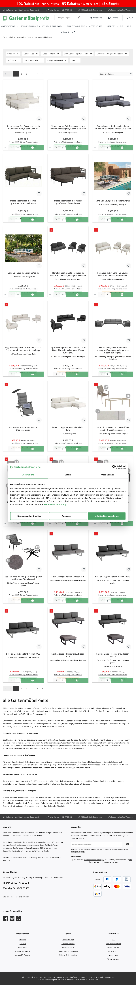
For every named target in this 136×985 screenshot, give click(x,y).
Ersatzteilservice (68, 943)
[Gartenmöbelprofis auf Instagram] (12, 918)
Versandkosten (62, 977)
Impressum (113, 955)
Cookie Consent (113, 947)
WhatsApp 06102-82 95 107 (16, 888)
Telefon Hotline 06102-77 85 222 (60, 10)
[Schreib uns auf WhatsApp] (18, 918)
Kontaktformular (22, 896)
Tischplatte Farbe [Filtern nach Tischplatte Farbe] (33, 60)
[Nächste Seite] (37, 74)
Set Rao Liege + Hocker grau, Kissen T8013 (112, 655)
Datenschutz (113, 951)
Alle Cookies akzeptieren (107, 516)
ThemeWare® (93, 979)
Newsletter (22, 947)
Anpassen (68, 516)
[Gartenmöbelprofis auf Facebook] (6, 918)
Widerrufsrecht (113, 958)
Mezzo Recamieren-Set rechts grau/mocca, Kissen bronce (68, 202)
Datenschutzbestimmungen (94, 860)
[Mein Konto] (113, 17)
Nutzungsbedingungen (78, 851)
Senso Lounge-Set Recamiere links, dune (68, 428)
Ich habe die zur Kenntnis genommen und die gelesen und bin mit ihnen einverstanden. (103, 860)
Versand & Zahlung (22, 955)
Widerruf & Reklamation (68, 955)
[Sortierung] (116, 74)
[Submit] (127, 844)
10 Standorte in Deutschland (91, 10)
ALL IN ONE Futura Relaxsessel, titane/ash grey (23, 428)
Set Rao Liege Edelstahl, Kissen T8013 (112, 576)
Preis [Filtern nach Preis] (75, 60)
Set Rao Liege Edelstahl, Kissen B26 (68, 576)
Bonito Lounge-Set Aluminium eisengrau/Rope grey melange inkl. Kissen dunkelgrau (113, 350)
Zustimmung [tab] (28, 475)
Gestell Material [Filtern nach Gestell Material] (51, 53)
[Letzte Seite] (42, 74)
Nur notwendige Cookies (29, 516)
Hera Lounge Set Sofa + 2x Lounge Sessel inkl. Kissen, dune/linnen (112, 274)
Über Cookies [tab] (107, 475)
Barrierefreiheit (68, 939)
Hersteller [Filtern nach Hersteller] (13, 53)
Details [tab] (68, 475)
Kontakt (23, 943)
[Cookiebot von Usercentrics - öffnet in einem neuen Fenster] (114, 467)
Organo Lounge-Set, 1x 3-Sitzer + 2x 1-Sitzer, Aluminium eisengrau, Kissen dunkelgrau (68, 350)
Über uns (22, 939)
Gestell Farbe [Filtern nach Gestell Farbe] (31, 53)
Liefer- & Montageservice (68, 951)
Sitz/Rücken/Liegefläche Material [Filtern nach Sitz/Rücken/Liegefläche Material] (112, 53)
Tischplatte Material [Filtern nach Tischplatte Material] (57, 60)
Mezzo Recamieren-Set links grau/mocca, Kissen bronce (23, 202)
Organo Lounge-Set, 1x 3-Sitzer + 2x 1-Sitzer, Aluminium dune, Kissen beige (23, 349)
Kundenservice (68, 947)
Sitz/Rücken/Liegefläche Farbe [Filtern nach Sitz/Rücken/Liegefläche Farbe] (78, 53)
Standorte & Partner (23, 951)
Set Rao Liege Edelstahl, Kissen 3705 (23, 654)
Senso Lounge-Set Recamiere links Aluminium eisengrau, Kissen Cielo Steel (112, 127)
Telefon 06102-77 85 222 (16, 883)
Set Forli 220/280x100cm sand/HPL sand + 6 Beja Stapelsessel (112, 428)
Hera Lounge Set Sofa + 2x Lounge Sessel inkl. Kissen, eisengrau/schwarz (68, 274)
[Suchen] (79, 17)
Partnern (6, 860)
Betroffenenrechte (113, 943)
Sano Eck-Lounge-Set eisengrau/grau (113, 200)
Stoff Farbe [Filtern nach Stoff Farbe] (13, 60)
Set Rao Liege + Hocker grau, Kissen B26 (68, 655)
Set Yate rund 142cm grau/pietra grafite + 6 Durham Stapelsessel (23, 578)
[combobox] (65, 17)
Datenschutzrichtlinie (119, 849)
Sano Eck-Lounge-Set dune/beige (23, 273)
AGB (130, 860)
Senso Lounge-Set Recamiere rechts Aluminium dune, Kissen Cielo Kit (23, 127)
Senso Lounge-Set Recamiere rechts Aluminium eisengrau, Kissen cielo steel (68, 127)
